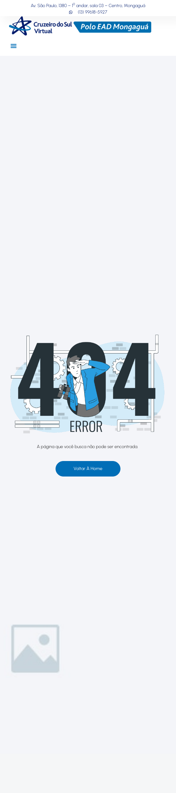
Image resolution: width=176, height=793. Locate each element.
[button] (13, 46)
